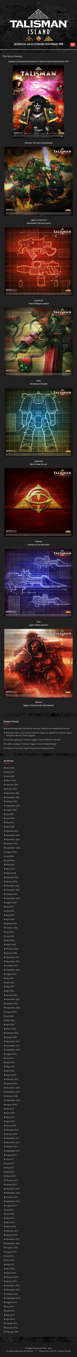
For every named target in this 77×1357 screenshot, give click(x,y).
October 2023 (11, 894)
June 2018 (10, 1113)
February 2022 (12, 949)
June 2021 (10, 982)
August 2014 (11, 1302)
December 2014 (12, 1285)
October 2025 (11, 801)
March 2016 (11, 1226)
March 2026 (11, 780)
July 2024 (10, 856)
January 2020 (11, 1037)
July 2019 (10, 1058)
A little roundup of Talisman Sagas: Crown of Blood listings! (31, 744)
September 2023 (13, 898)
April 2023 (10, 919)
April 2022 (10, 940)
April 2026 (10, 776)
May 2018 (10, 1117)
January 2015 (11, 1281)
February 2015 (12, 1277)
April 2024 (10, 869)
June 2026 (10, 768)
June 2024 (10, 860)
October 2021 (11, 965)
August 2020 (11, 1012)
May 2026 (10, 772)
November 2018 (13, 1092)
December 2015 (12, 1239)
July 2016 (10, 1210)
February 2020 (12, 1033)
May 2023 (10, 915)
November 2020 (13, 999)
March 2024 (11, 873)
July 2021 (10, 978)
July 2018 (10, 1109)
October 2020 (11, 1003)
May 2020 (10, 1020)
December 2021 (12, 957)
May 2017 (10, 1167)
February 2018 (12, 1130)
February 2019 (12, 1079)
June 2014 (10, 1311)
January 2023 (11, 923)
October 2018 (11, 1096)
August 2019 (11, 1054)
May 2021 (10, 986)
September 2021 (13, 970)
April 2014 (10, 1319)
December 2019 (12, 1041)
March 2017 (11, 1176)
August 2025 (11, 810)
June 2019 (10, 1062)
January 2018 (11, 1134)
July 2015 (10, 1256)
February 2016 (12, 1231)
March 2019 (11, 1075)
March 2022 (11, 944)
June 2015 (10, 1260)
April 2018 (10, 1121)
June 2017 (10, 1163)
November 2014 (13, 1289)
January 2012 (11, 1327)
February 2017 (12, 1180)
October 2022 (11, 927)
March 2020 (11, 1028)
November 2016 (13, 1193)
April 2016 (10, 1222)
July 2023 (10, 906)
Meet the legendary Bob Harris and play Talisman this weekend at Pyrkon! (37, 728)
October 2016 (11, 1197)
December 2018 (12, 1087)
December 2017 (12, 1138)
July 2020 (10, 1016)
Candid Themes (64, 1351)
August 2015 (11, 1252)
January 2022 (11, 953)
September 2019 (13, 1050)
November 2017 (13, 1142)
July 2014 (10, 1306)
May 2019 (10, 1066)
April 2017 (10, 1172)
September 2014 (13, 1298)
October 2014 (11, 1294)
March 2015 (11, 1273)
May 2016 (10, 1218)
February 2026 (12, 784)
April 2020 (10, 1024)
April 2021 (10, 991)
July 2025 (10, 814)
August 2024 (11, 852)
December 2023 (12, 885)
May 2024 (10, 864)
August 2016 (11, 1205)
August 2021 (11, 974)
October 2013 (11, 1323)
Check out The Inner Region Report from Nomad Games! (30, 748)
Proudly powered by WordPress (20, 1351)
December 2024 (12, 835)
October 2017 (11, 1146)
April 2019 (10, 1071)
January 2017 (11, 1184)
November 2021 (13, 961)
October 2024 (11, 843)
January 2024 (11, 881)
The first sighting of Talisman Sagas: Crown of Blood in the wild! (33, 739)
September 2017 (13, 1151)
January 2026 (11, 789)
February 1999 (12, 1332)
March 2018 (11, 1125)
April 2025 (10, 826)
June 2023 (10, 911)
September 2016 (13, 1201)
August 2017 (11, 1155)
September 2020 (13, 1007)
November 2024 (13, 839)
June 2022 (10, 936)
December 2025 (12, 793)
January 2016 (11, 1235)
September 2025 (13, 805)
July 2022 (10, 932)
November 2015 (13, 1243)
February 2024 (12, 877)
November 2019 (13, 1045)
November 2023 (13, 890)
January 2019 (11, 1083)
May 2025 (10, 822)
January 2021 (11, 995)
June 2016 (10, 1214)
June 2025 (10, 818)
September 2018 (13, 1100)
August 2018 (11, 1104)
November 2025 (13, 797)
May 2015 (10, 1264)
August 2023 (11, 902)
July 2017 (10, 1159)
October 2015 (11, 1247)
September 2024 (13, 848)
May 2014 (10, 1315)
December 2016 (12, 1188)
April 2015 (10, 1268)
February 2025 (12, 831)
